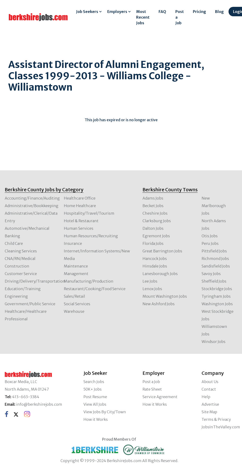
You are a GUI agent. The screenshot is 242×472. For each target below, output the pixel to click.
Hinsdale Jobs (155, 266)
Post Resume (95, 396)
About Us (210, 381)
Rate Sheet (152, 389)
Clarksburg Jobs (157, 220)
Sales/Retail (74, 296)
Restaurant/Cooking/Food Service (94, 288)
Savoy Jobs (211, 273)
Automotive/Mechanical (27, 228)
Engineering (16, 296)
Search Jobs (93, 381)
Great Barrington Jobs (162, 251)
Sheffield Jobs (214, 281)
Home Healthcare (80, 205)
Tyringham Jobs (216, 296)
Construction (17, 266)
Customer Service (21, 273)
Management (76, 273)
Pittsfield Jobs (214, 251)
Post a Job (179, 17)
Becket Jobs (153, 205)
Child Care (14, 243)
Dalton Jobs (153, 228)
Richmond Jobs (215, 258)
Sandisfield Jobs (216, 266)
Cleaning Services (21, 251)
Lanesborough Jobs (160, 273)
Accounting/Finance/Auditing (32, 198)
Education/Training (23, 288)
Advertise (210, 404)
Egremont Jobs (156, 236)
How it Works (95, 419)
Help (206, 396)
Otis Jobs (210, 236)
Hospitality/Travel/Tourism (89, 213)
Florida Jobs (153, 243)
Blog (219, 11)
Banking (12, 236)
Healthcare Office (79, 198)
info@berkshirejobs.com (39, 404)
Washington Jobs (217, 303)
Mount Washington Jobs (165, 296)
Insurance (73, 243)
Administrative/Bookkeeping (31, 205)
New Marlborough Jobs (214, 206)
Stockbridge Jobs (217, 288)
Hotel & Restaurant (81, 220)
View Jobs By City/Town (104, 411)
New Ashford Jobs (159, 303)
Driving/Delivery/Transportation (35, 281)
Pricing (199, 11)
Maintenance (76, 266)
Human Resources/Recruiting (91, 236)
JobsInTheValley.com (221, 427)
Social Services (77, 303)
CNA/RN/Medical (20, 258)
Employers (117, 11)
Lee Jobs (150, 281)
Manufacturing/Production (88, 281)
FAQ (162, 11)
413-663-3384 (25, 396)
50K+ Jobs (92, 389)
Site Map (209, 411)
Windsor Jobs (213, 341)
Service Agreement (160, 396)
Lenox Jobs (152, 288)
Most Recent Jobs (143, 17)
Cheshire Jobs (155, 213)
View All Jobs (94, 404)
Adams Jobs (153, 198)
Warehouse (74, 311)
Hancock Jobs (155, 258)
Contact (209, 389)
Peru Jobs (210, 243)
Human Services (78, 228)
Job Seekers (87, 11)
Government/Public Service (30, 303)
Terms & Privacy (216, 419)
